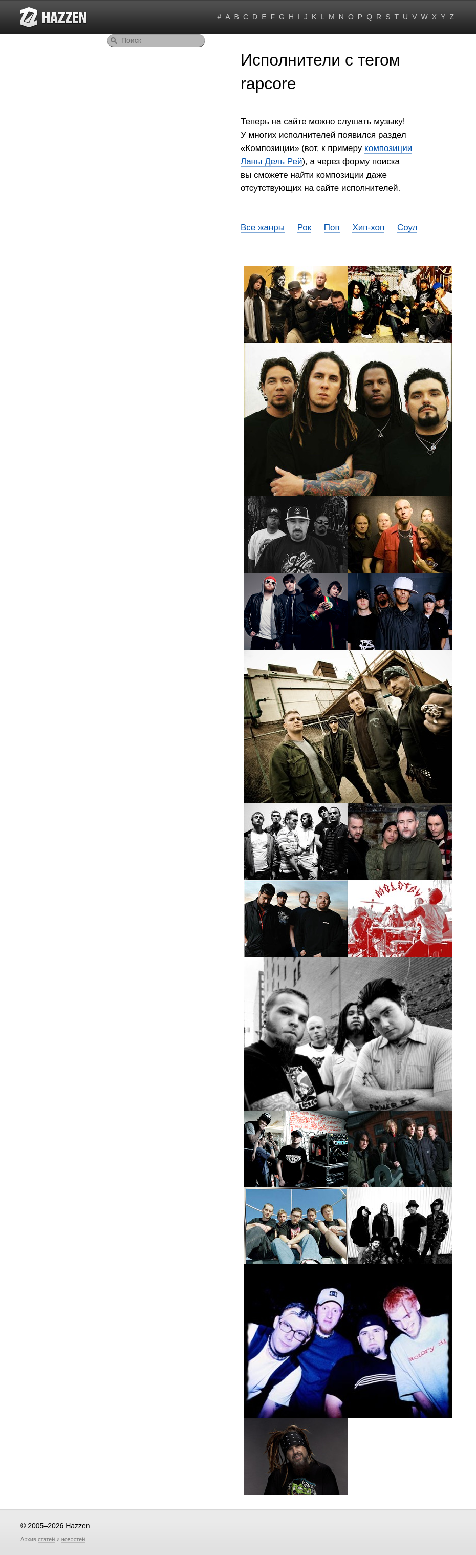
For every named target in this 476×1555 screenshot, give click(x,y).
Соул (407, 227)
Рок (304, 227)
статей (46, 1539)
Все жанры (263, 227)
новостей (73, 1539)
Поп (332, 227)
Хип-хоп (368, 227)
